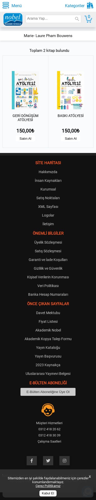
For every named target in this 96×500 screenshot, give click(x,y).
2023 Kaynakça (48, 365)
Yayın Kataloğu (48, 348)
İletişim (48, 224)
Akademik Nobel (48, 330)
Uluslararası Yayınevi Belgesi (48, 374)
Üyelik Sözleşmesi (48, 242)
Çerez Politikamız (48, 486)
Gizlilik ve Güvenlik (48, 268)
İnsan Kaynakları (48, 180)
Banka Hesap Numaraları (48, 294)
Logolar (48, 215)
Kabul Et (48, 493)
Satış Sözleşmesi (48, 251)
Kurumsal (48, 189)
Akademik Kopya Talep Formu (48, 339)
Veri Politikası (48, 286)
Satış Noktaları (48, 198)
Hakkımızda (48, 172)
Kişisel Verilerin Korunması (48, 277)
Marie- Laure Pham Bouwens (48, 35)
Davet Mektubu (48, 313)
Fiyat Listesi (48, 321)
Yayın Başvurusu (48, 356)
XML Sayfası (48, 207)
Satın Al (25, 138)
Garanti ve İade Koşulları (48, 260)
